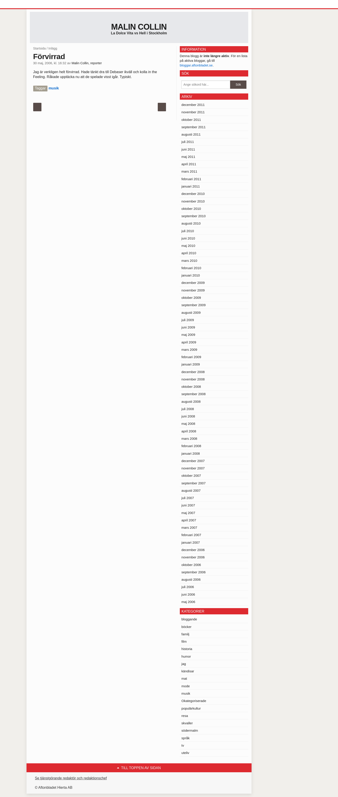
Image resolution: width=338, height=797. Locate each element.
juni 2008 (188, 416)
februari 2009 (191, 357)
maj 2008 (188, 423)
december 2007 (193, 461)
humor (186, 656)
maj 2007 (188, 513)
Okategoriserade (193, 701)
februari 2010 (191, 268)
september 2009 (193, 305)
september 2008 (193, 394)
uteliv (185, 753)
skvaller (187, 723)
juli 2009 (187, 320)
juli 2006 (187, 587)
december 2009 (193, 283)
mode (185, 686)
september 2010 (193, 216)
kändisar (187, 671)
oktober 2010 (191, 209)
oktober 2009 (191, 297)
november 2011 (193, 112)
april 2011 (188, 164)
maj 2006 (188, 602)
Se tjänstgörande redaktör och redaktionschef (71, 778)
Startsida (39, 48)
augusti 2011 (191, 134)
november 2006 (193, 557)
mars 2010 (189, 260)
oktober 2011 (191, 120)
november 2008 (193, 379)
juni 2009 (188, 327)
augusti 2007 (191, 490)
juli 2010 (187, 231)
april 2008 (188, 431)
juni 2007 (188, 505)
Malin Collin (139, 26)
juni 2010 (188, 238)
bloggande (189, 619)
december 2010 (193, 194)
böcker (186, 627)
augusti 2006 (191, 579)
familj (185, 634)
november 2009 (193, 290)
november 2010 (193, 201)
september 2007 (193, 483)
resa (184, 716)
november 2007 (193, 468)
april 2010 (188, 253)
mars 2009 (189, 349)
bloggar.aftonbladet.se (196, 65)
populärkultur (191, 708)
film (183, 641)
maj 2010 (188, 246)
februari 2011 (191, 179)
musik (54, 88)
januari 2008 (190, 453)
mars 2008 (189, 438)
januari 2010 (190, 275)
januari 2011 (190, 186)
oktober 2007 (191, 475)
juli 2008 (187, 409)
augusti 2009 (191, 312)
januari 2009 (190, 364)
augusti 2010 (191, 223)
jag (183, 664)
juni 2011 (188, 149)
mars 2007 (189, 527)
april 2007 (188, 520)
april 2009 (188, 342)
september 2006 (193, 572)
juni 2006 (188, 594)
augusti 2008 (191, 401)
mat (184, 678)
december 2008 (193, 372)
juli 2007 (187, 498)
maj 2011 (188, 157)
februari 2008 (191, 446)
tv (182, 745)
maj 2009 (188, 335)
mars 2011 (189, 171)
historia (186, 649)
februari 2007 (191, 535)
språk (185, 738)
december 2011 (193, 105)
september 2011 (193, 127)
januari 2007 (190, 542)
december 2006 (193, 550)
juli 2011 (187, 142)
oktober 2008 (191, 386)
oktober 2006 (191, 565)
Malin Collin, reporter (87, 63)
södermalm (189, 730)
